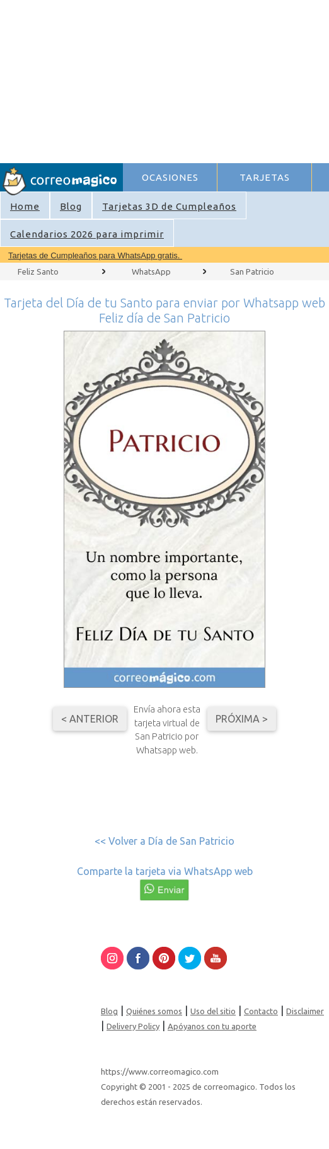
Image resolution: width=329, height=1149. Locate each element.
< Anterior (89, 718)
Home (25, 206)
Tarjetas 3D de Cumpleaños (169, 206)
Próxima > (242, 718)
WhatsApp (151, 271)
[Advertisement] (225, 79)
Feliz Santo (38, 271)
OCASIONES (170, 177)
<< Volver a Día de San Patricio (164, 841)
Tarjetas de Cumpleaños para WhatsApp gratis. (95, 255)
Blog (71, 206)
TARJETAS (265, 177)
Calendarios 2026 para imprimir (87, 234)
